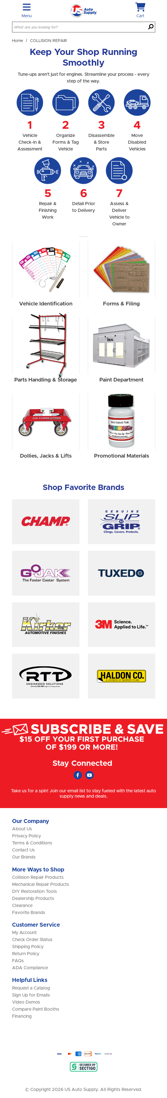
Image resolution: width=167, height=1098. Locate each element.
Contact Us (23, 850)
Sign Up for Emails (31, 995)
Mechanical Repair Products (40, 884)
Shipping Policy (28, 946)
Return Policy (25, 953)
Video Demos (26, 1002)
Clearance (22, 905)
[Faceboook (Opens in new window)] (78, 775)
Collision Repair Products (38, 877)
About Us (22, 829)
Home (17, 41)
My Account (24, 932)
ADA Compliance (30, 968)
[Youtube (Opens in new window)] (89, 775)
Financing (22, 1016)
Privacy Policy (26, 836)
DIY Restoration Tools (34, 891)
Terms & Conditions (32, 843)
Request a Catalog (31, 988)
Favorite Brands (28, 912)
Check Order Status (32, 939)
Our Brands (24, 857)
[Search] (151, 27)
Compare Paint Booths (35, 1009)
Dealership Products (33, 898)
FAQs (18, 961)
